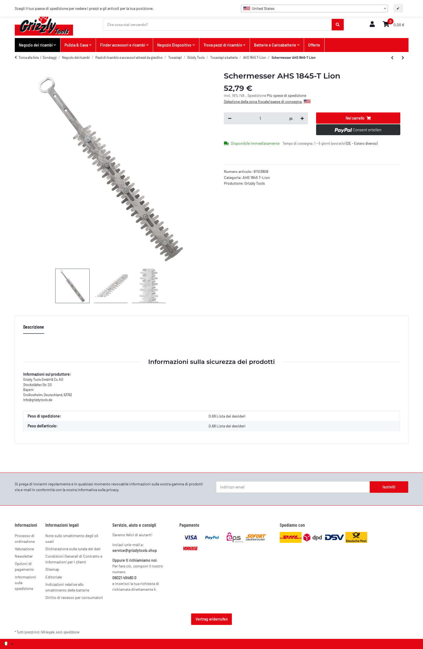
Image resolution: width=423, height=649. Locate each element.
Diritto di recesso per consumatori (74, 597)
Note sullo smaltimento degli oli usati (71, 538)
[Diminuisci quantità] (229, 118)
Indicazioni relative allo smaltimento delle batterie (67, 587)
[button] (372, 24)
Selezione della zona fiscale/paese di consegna (267, 101)
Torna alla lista (29, 57)
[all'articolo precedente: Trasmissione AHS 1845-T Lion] (392, 57)
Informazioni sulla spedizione (25, 583)
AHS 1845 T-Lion (256, 177)
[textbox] (314, 8)
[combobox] (314, 8)
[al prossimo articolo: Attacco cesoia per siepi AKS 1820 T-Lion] (403, 57)
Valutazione (24, 548)
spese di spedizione (289, 95)
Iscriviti (389, 487)
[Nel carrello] (358, 118)
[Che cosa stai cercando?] (217, 24)
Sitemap (52, 569)
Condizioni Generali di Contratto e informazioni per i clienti (73, 559)
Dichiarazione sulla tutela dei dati (73, 548)
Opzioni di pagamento (24, 566)
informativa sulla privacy (98, 489)
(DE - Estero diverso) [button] (361, 143)
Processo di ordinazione (25, 538)
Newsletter (24, 556)
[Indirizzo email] (293, 487)
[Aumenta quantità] (302, 118)
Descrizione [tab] (33, 327)
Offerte (314, 45)
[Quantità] (260, 118)
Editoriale (53, 577)
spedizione (71, 632)
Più (270, 95)
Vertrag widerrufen (212, 619)
